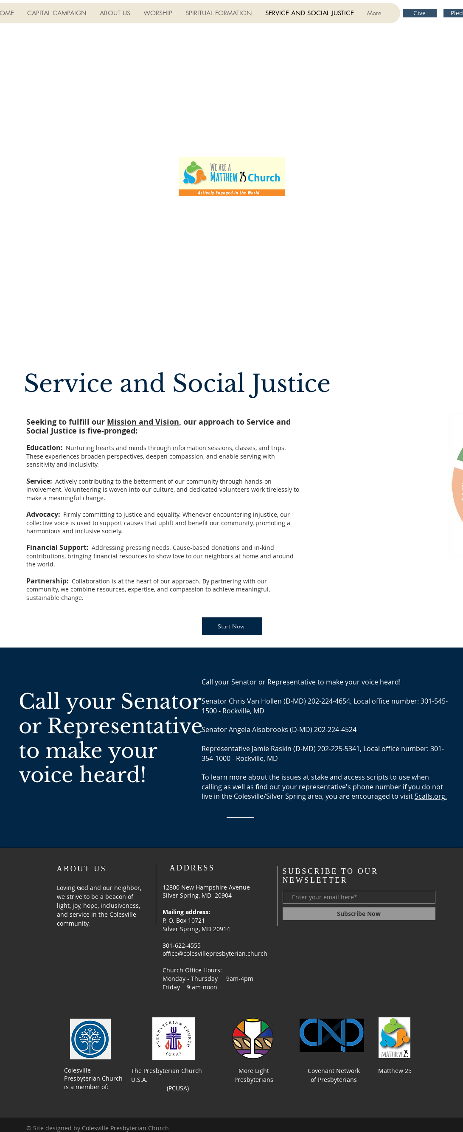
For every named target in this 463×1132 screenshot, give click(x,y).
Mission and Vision (143, 422)
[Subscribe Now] (359, 913)
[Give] (420, 13)
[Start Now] (232, 626)
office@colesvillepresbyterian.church (215, 953)
